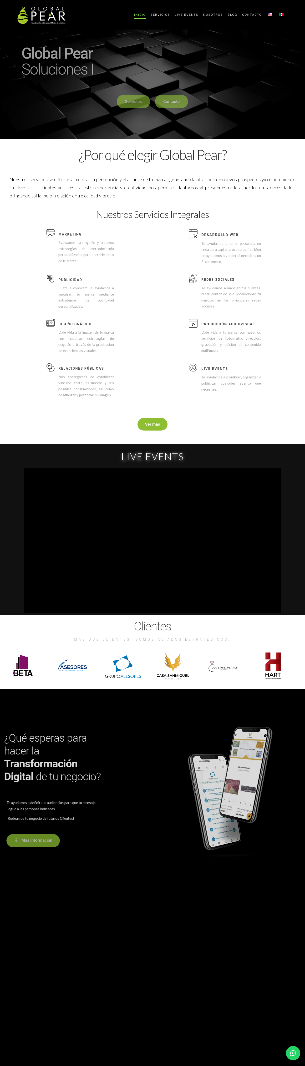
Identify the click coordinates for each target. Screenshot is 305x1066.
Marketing (70, 234)
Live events (214, 369)
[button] (293, 1053)
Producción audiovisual (228, 324)
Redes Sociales (217, 280)
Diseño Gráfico (75, 324)
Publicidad (70, 280)
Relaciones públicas (81, 368)
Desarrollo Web (220, 235)
